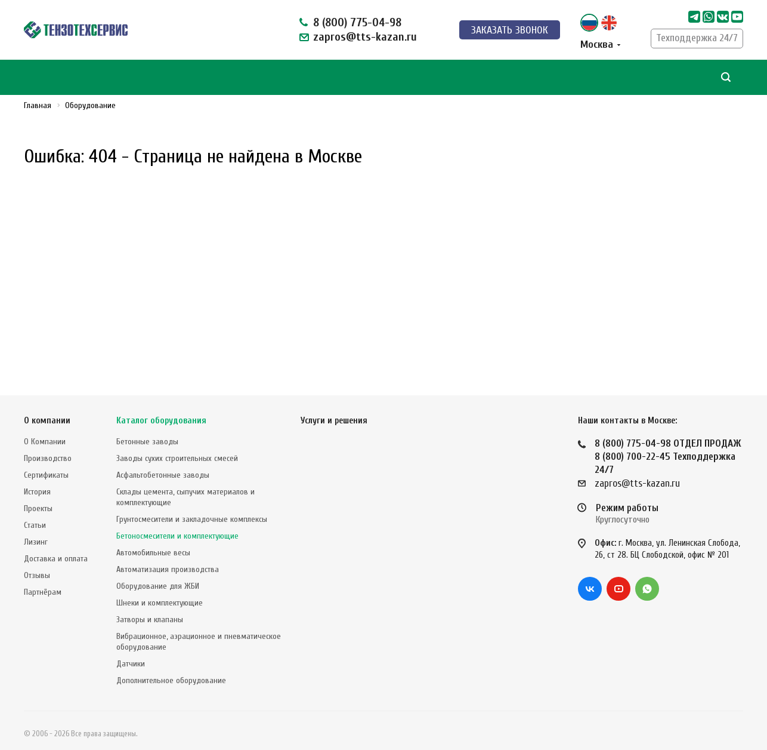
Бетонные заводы (147, 442)
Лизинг (36, 542)
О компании (47, 421)
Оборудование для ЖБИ (157, 586)
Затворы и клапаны (149, 619)
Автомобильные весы (153, 553)
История (37, 492)
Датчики (130, 664)
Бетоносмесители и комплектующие (177, 536)
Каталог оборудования (161, 421)
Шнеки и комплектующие (159, 603)
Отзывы (37, 575)
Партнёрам (42, 592)
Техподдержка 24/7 (697, 38)
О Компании (45, 442)
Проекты (38, 508)
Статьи (35, 525)
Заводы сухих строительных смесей (177, 458)
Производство (48, 458)
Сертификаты (46, 475)
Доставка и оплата (56, 559)
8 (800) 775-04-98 (357, 22)
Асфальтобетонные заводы (162, 475)
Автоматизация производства (167, 569)
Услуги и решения (334, 421)
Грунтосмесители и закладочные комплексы (191, 519)
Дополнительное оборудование (171, 680)
